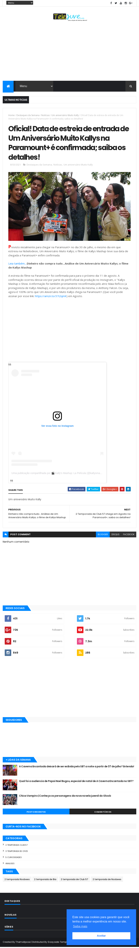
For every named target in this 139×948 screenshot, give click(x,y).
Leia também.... (17, 264)
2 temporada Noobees (17, 880)
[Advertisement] (69, 51)
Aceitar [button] (101, 935)
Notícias (45, 115)
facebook (128, 535)
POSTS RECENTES (36, 812)
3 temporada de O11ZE (16, 852)
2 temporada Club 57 (16, 845)
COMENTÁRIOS (102, 812)
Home (11, 115)
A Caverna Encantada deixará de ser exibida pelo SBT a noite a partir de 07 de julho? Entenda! (76, 767)
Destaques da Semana (27, 115)
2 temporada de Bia (45, 880)
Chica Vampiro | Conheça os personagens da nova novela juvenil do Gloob (65, 796)
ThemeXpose (23, 943)
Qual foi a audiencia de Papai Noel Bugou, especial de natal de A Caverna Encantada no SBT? (76, 782)
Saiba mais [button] (80, 926)
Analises (9, 864)
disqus (115, 535)
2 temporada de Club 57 (74, 880)
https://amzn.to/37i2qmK (51, 297)
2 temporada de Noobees (107, 880)
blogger (103, 535)
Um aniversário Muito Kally (65, 115)
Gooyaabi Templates (60, 943)
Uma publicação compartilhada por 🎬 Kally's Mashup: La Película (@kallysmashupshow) (61, 474)
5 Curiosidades (13, 858)
